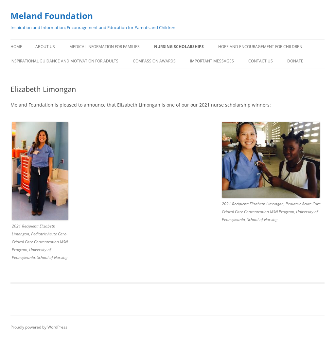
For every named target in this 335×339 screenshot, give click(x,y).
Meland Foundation (51, 16)
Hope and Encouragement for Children (260, 46)
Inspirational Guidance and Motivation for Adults (64, 61)
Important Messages (212, 61)
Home (16, 46)
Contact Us (260, 61)
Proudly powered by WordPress (38, 327)
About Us (45, 46)
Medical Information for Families (104, 46)
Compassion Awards (154, 61)
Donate (295, 61)
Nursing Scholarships (179, 46)
